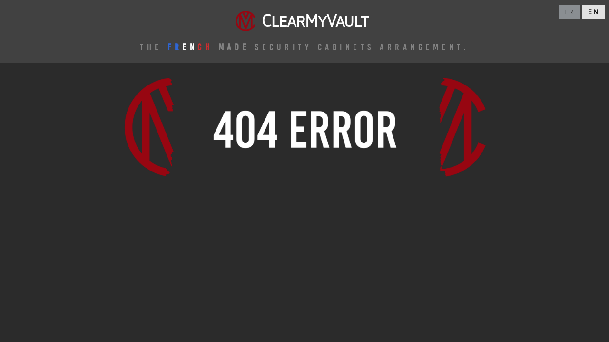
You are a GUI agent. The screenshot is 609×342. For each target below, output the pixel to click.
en (593, 12)
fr (569, 12)
